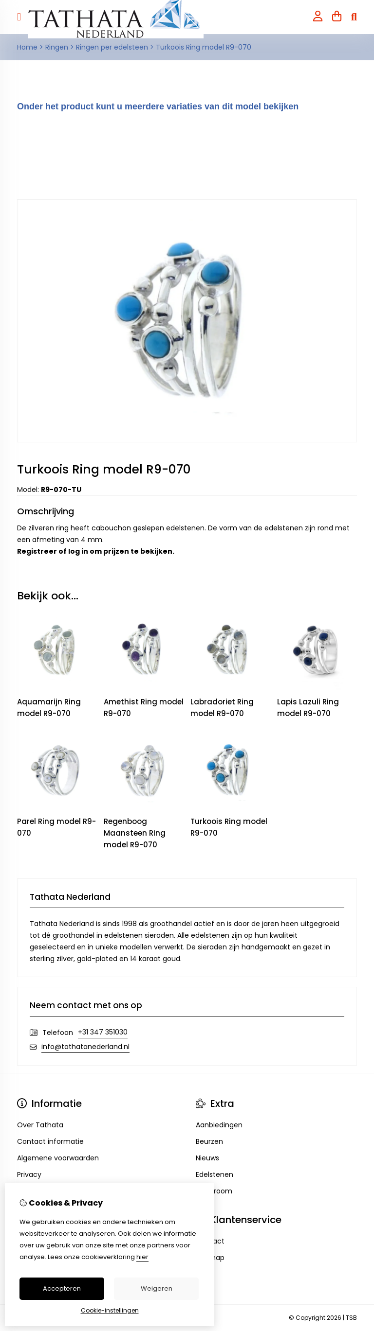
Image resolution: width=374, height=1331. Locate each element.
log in (78, 551)
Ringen (56, 47)
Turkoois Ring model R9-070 (203, 47)
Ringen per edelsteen (112, 47)
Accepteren (62, 1288)
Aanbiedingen (219, 1125)
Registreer (37, 551)
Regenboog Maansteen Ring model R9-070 (135, 833)
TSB (351, 1317)
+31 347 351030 (103, 1032)
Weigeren (156, 1288)
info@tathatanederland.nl (85, 1046)
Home (27, 47)
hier (142, 1256)
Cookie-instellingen (110, 1310)
